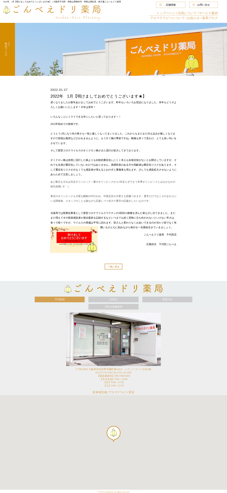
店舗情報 (171, 4)
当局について (188, 13)
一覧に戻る (113, 266)
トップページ (166, 13)
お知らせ (194, 18)
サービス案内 (208, 13)
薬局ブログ (210, 18)
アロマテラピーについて (168, 18)
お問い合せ (203, 4)
